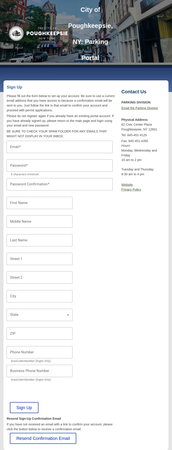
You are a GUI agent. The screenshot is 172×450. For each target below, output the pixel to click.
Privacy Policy (131, 189)
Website (127, 184)
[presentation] (40, 393)
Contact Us (134, 91)
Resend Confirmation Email (43, 438)
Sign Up (24, 407)
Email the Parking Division (139, 108)
